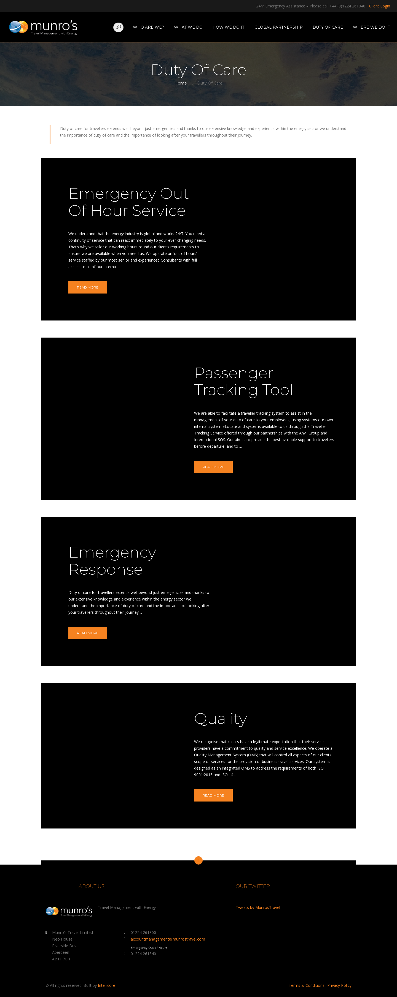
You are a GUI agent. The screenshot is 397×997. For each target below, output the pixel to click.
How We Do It (228, 27)
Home (181, 83)
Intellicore (106, 985)
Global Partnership (278, 27)
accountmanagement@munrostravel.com (168, 939)
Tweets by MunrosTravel (258, 907)
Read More (87, 287)
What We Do (188, 27)
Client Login (379, 6)
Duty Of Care (328, 27)
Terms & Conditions (306, 985)
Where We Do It (371, 27)
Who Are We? (148, 27)
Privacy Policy (339, 985)
